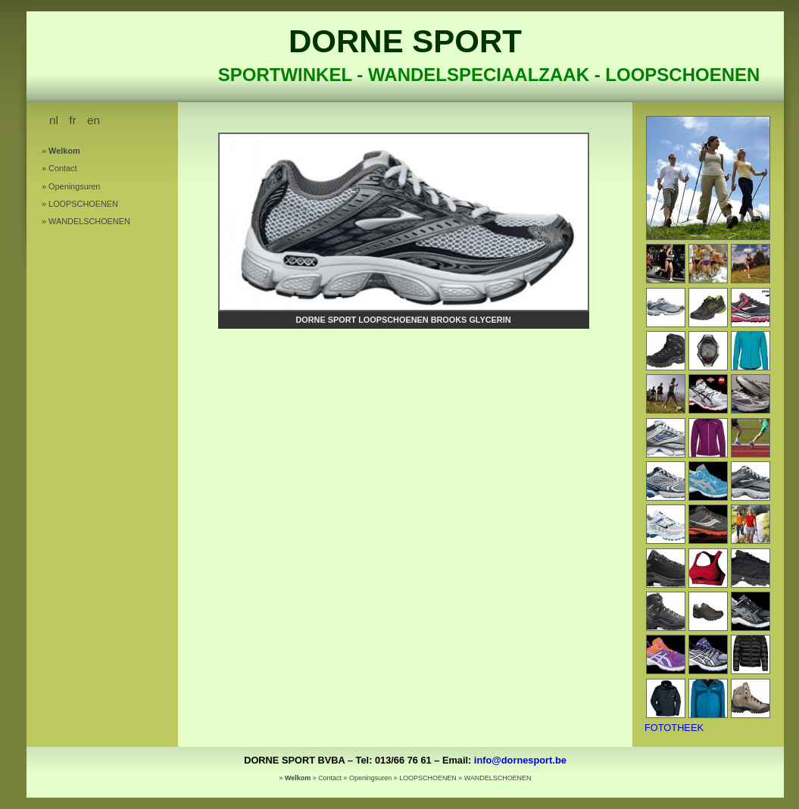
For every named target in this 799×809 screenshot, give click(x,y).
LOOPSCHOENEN (83, 203)
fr (72, 120)
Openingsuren (74, 186)
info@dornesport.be (520, 760)
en (93, 120)
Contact (62, 168)
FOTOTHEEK (674, 727)
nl (53, 120)
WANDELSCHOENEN (89, 221)
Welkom (64, 150)
